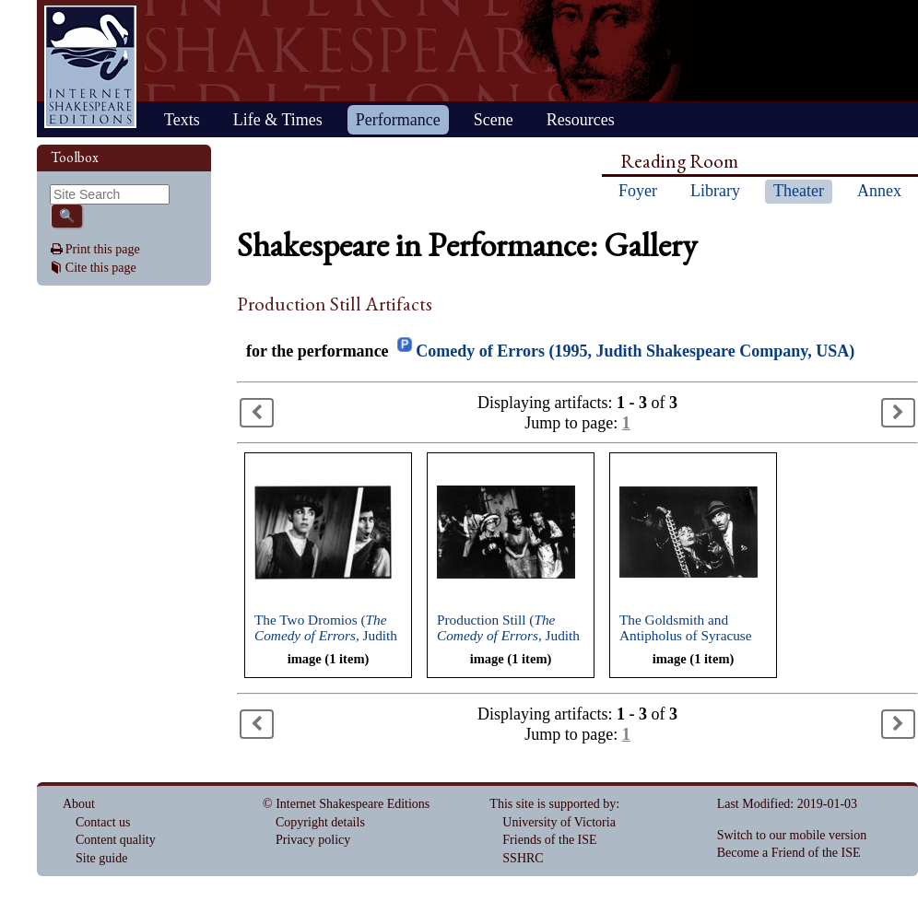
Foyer (637, 190)
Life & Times (278, 120)
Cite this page (100, 268)
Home (90, 67)
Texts (182, 120)
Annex (879, 190)
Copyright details (320, 822)
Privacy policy (313, 840)
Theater (798, 190)
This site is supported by (552, 804)
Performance (398, 120)
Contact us (103, 822)
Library (715, 190)
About (79, 804)
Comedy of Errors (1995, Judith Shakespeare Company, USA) (635, 351)
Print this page (102, 249)
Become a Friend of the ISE (789, 853)
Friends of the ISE (549, 840)
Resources (581, 120)
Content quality (116, 840)
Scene (493, 120)
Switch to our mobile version (792, 835)
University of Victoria (559, 822)
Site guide (101, 858)
